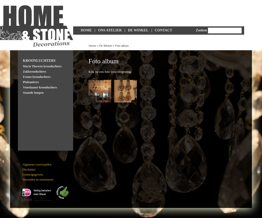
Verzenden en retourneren (37, 179)
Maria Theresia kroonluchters (42, 66)
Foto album (122, 45)
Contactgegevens (32, 174)
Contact (163, 30)
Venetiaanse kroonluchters (40, 87)
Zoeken (201, 30)
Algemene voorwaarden (36, 164)
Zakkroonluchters (34, 71)
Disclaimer (29, 169)
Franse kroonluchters (37, 77)
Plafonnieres (31, 82)
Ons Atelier (110, 30)
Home (86, 30)
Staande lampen (33, 92)
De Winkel (138, 30)
